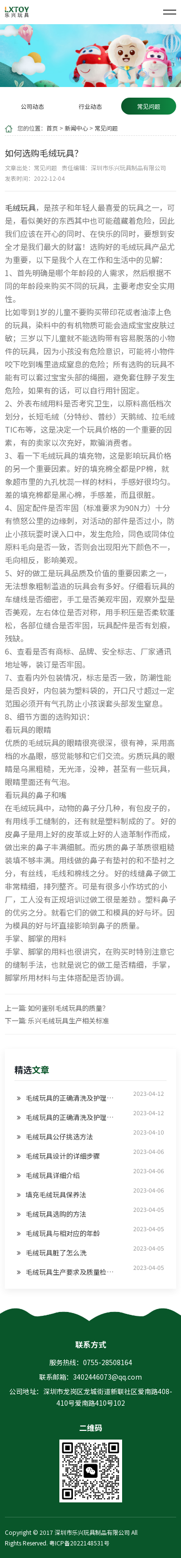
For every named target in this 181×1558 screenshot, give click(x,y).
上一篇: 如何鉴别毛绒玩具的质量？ (57, 1008)
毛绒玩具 (20, 207)
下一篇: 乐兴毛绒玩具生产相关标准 (57, 1020)
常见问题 (106, 128)
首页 (52, 128)
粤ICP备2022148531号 (79, 1543)
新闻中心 (76, 128)
